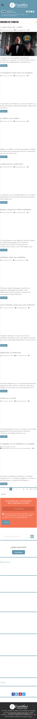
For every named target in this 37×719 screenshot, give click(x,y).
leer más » (3, 65)
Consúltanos (18, 552)
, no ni (17, 444)
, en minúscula (10, 353)
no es (8, 398)
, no (9, 118)
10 (23, 489)
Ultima (3, 494)
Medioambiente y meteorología (11, 448)
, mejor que (11, 27)
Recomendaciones (21, 30)
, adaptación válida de (15, 210)
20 (27, 489)
